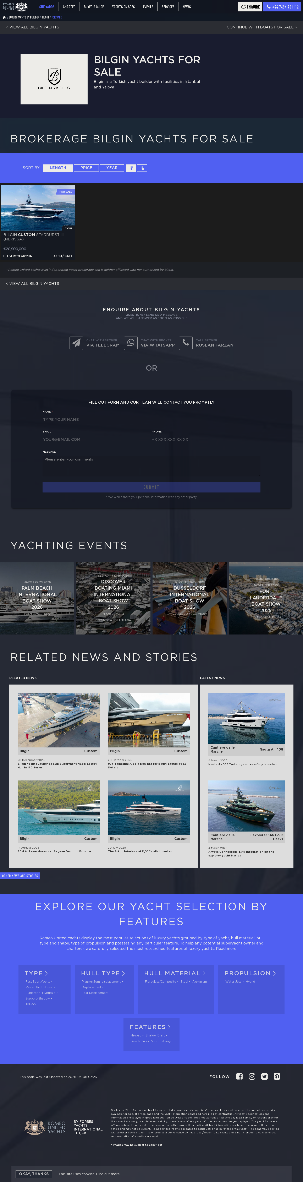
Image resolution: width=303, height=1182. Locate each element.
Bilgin (45, 17)
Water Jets (233, 982)
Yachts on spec (123, 6)
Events (148, 6)
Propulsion (251, 973)
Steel (184, 982)
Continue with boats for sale (263, 27)
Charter (69, 6)
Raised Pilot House (39, 987)
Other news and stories (20, 876)
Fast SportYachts (38, 982)
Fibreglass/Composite (160, 982)
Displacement (91, 987)
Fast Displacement (95, 993)
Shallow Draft (155, 1035)
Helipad (136, 1035)
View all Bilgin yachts (31, 27)
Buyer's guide (94, 6)
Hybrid (250, 982)
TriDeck (31, 1004)
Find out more (108, 1174)
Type (37, 973)
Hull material (176, 973)
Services (168, 7)
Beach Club (139, 1041)
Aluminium (199, 982)
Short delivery (161, 1041)
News (187, 6)
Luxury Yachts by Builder (24, 17)
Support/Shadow (38, 998)
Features (151, 1027)
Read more (226, 948)
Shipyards (47, 6)
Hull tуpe (104, 973)
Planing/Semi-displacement (101, 982)
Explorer (32, 993)
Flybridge (48, 993)
